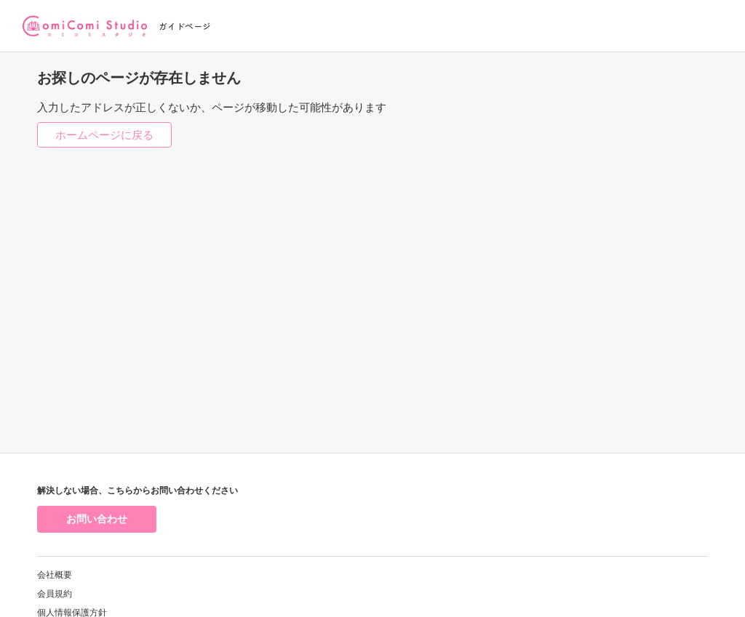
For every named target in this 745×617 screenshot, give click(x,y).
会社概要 (54, 575)
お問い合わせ (96, 519)
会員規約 (54, 594)
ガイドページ (185, 26)
